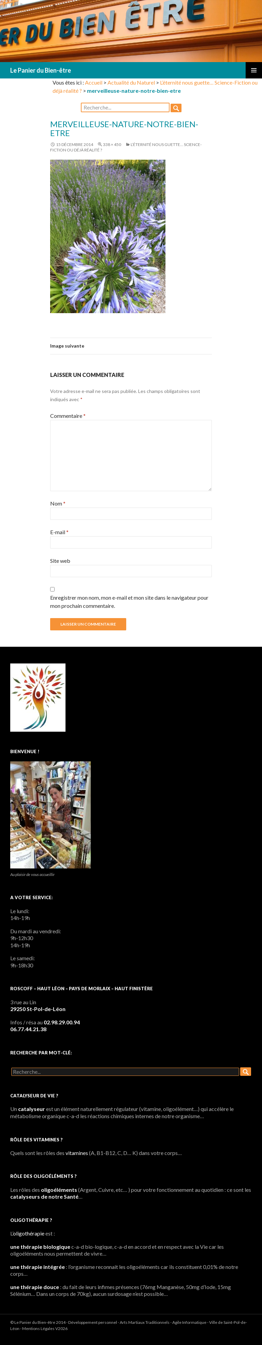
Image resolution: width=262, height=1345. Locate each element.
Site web (60, 560)
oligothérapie (28, 1233)
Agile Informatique (189, 1322)
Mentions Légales (38, 1328)
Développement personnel (92, 1322)
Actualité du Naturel (131, 82)
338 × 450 (112, 144)
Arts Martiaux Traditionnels (145, 1322)
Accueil (93, 82)
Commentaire (68, 415)
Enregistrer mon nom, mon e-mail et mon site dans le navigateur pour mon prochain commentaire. (129, 601)
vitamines (77, 1153)
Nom (58, 503)
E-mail (59, 532)
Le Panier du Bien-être (40, 70)
